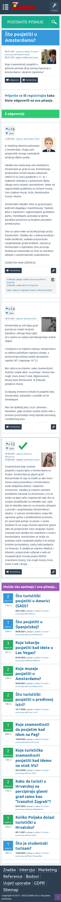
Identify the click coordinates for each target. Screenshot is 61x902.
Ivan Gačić (31, 773)
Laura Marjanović (34, 634)
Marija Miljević (33, 660)
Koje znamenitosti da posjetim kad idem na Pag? (32, 729)
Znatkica (31, 614)
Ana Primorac (33, 742)
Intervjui (27, 869)
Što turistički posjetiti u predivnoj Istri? (34, 699)
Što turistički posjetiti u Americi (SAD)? (32, 600)
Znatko (35, 57)
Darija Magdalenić (35, 809)
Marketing (47, 869)
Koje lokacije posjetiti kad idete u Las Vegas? (34, 647)
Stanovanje (33, 279)
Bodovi (32, 876)
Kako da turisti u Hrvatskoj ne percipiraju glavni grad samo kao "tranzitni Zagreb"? (33, 791)
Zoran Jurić (32, 712)
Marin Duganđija (31, 285)
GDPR (39, 883)
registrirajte (36, 96)
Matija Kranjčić (23, 54)
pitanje (19, 51)
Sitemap (10, 889)
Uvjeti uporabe (17, 883)
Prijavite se (14, 96)
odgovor (19, 139)
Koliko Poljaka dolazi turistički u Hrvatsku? (34, 822)
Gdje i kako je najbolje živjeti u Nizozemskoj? (29, 290)
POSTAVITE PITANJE (25, 22)
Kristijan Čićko (33, 139)
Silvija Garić (32, 318)
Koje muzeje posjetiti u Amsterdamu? (28, 673)
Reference (12, 876)
